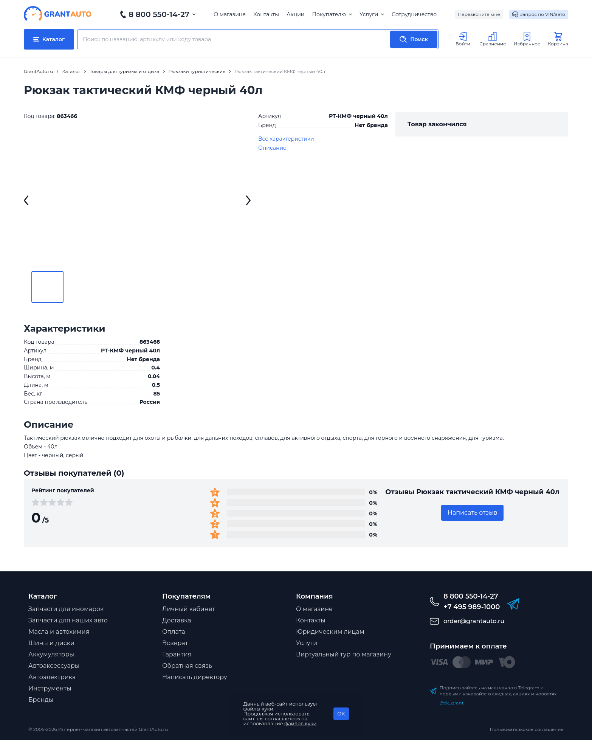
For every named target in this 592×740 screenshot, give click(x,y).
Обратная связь (187, 665)
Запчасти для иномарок (66, 609)
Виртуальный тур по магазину (343, 654)
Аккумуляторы (51, 654)
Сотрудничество (414, 14)
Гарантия (176, 654)
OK (341, 714)
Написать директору (194, 677)
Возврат (175, 643)
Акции (295, 14)
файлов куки (300, 723)
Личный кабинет (188, 609)
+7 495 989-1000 (471, 607)
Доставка (176, 620)
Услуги (372, 14)
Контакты (266, 14)
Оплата (173, 631)
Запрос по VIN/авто (538, 14)
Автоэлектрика (52, 677)
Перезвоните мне (479, 14)
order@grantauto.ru (473, 621)
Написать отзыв (472, 512)
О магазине (230, 14)
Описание (272, 147)
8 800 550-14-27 (159, 14)
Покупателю (332, 14)
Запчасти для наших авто (68, 620)
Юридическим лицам (330, 631)
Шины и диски (51, 643)
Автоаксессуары (53, 665)
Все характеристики (286, 138)
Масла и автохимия (58, 631)
